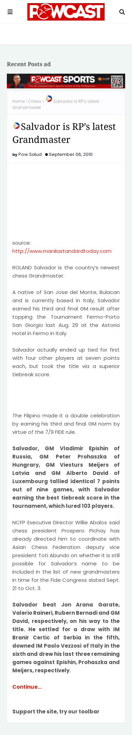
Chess (34, 101)
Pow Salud (30, 154)
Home (18, 101)
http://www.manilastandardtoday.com (61, 251)
